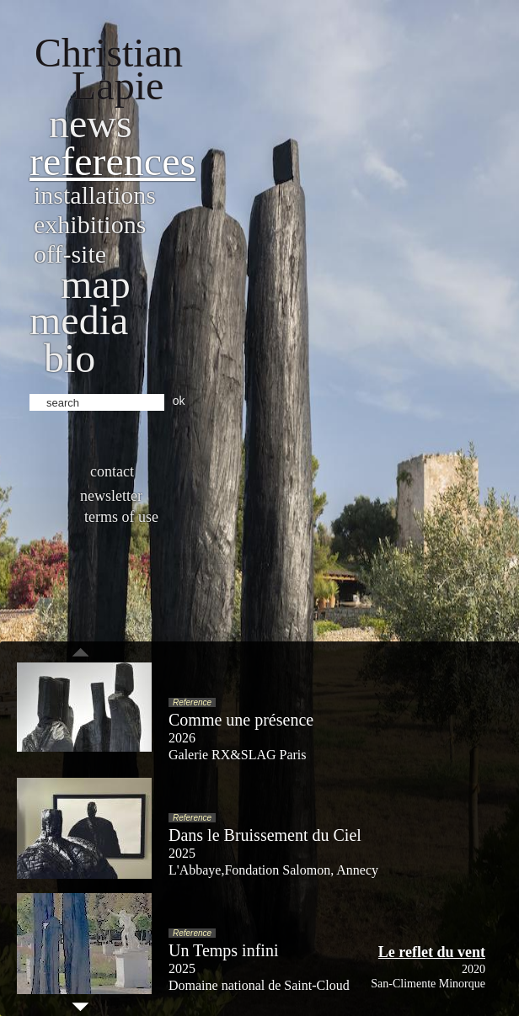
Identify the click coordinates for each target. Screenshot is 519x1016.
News (90, 123)
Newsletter (111, 495)
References (112, 161)
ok (179, 400)
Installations (95, 195)
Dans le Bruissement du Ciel (265, 835)
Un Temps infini (223, 950)
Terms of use (121, 516)
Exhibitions (90, 224)
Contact (112, 471)
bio (69, 358)
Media (78, 320)
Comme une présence (241, 719)
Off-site (70, 254)
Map (96, 284)
